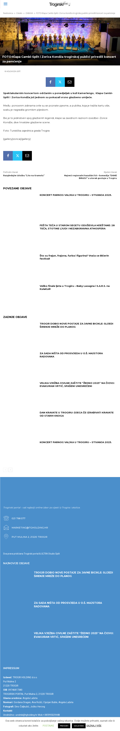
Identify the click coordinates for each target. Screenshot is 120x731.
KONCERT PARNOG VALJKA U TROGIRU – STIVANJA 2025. (76, 194)
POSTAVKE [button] (48, 725)
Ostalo (19, 13)
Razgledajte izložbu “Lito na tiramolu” (23, 175)
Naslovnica (8, 13)
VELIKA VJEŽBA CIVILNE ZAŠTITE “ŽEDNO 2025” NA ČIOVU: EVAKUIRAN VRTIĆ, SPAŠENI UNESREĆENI (77, 384)
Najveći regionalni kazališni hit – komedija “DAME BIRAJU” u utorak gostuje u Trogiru (90, 176)
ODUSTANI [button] (79, 726)
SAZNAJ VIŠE (94, 725)
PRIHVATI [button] (64, 726)
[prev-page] (5, 470)
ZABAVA (29, 13)
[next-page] (10, 470)
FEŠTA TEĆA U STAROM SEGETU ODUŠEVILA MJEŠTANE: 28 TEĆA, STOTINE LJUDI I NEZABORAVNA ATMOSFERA (77, 227)
